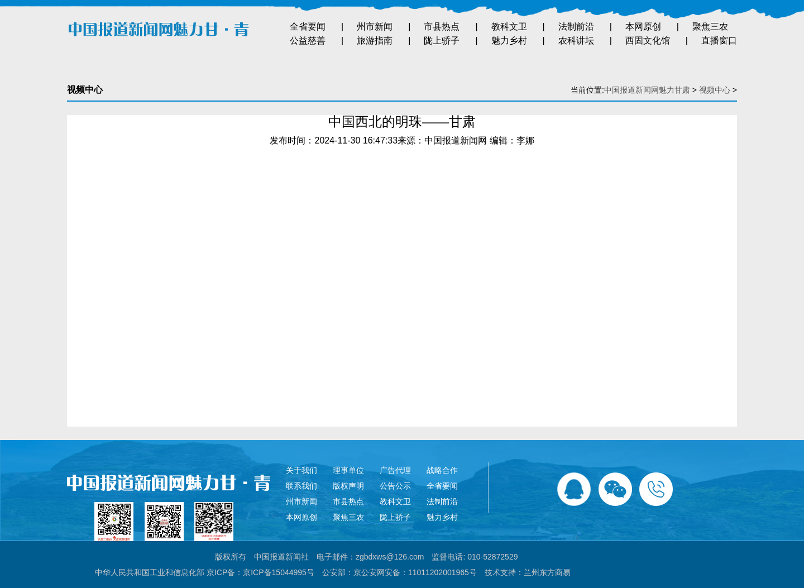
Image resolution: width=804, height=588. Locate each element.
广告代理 (395, 470)
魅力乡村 (509, 40)
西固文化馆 (647, 40)
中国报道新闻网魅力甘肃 (647, 89)
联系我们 (301, 485)
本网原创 (643, 26)
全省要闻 (308, 26)
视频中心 (714, 89)
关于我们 (301, 470)
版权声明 (348, 485)
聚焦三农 (710, 26)
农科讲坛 (576, 40)
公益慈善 (308, 40)
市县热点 (442, 26)
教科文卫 (509, 26)
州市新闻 (375, 26)
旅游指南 (375, 40)
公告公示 (395, 485)
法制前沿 (576, 26)
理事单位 (348, 470)
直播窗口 (719, 40)
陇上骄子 (442, 40)
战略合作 (442, 470)
